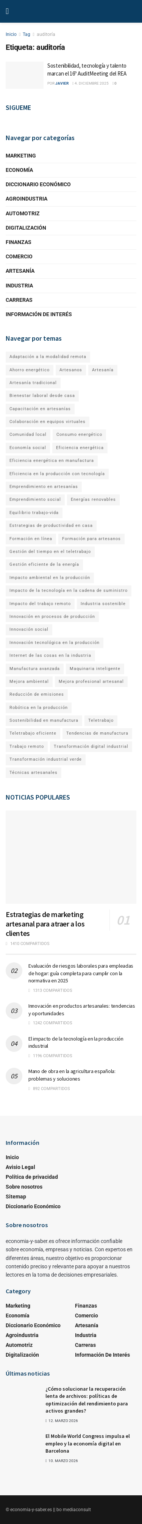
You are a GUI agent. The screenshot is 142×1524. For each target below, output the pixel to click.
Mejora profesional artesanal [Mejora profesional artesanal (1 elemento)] (91, 681)
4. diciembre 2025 (90, 83)
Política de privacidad (32, 1177)
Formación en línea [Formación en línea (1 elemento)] (30, 538)
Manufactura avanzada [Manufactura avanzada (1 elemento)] (34, 668)
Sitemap (16, 1197)
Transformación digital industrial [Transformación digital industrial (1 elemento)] (91, 746)
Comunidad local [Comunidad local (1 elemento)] (28, 434)
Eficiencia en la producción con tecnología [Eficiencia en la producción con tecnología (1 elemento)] (57, 473)
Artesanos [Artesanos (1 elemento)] (70, 369)
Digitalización (26, 228)
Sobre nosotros (24, 1187)
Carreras (19, 300)
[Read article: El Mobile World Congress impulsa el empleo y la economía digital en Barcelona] (23, 1445)
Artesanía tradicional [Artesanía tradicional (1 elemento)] (33, 382)
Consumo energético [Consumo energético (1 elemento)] (79, 434)
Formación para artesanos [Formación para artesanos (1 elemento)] (91, 538)
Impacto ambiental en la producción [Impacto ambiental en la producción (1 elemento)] (49, 577)
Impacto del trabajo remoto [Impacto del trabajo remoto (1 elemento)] (40, 603)
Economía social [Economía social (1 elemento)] (27, 447)
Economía (19, 170)
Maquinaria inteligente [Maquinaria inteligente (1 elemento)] (95, 668)
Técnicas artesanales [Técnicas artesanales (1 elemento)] (33, 772)
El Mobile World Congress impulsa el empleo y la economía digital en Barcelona (87, 1443)
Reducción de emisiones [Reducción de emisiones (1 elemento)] (36, 694)
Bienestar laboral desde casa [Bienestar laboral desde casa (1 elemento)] (42, 395)
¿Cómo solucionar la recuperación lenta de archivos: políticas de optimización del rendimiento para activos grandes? (86, 1399)
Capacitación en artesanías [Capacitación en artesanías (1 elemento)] (40, 408)
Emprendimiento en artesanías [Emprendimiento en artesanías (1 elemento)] (43, 486)
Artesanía (20, 271)
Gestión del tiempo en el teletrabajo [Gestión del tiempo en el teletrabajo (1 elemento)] (50, 551)
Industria (19, 286)
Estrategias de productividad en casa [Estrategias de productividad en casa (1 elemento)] (51, 525)
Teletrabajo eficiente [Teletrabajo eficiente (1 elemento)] (32, 733)
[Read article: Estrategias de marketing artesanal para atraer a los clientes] (71, 857)
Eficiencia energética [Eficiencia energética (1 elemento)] (80, 447)
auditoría (46, 34)
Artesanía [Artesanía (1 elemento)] (103, 369)
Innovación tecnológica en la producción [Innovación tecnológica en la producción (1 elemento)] (54, 642)
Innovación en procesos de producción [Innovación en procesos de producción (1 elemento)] (52, 616)
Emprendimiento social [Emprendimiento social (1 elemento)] (35, 499)
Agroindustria (26, 199)
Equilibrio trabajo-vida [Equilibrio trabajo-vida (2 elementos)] (34, 512)
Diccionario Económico (38, 184)
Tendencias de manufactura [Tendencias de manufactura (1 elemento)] (97, 733)
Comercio (19, 256)
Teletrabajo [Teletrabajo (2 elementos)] (101, 720)
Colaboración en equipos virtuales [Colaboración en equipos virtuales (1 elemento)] (47, 421)
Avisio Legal (20, 1167)
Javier (62, 83)
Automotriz (23, 213)
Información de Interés (39, 314)
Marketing (21, 156)
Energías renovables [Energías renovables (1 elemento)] (93, 499)
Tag (26, 34)
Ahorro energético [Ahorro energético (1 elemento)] (29, 369)
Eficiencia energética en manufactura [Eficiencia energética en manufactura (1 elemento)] (51, 460)
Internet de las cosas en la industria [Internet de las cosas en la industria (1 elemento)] (50, 655)
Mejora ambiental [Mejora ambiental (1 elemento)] (29, 681)
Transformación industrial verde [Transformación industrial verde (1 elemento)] (45, 759)
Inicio (11, 34)
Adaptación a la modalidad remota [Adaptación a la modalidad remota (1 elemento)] (47, 356)
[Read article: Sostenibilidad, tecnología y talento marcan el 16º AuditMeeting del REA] (25, 75)
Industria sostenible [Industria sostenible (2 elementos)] (103, 603)
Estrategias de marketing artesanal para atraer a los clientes (45, 923)
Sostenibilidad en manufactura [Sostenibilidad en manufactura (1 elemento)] (43, 720)
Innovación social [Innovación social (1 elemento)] (28, 629)
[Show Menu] (7, 11)
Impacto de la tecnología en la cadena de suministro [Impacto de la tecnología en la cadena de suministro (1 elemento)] (68, 590)
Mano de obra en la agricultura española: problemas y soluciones (71, 1075)
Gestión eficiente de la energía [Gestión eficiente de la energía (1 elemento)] (44, 564)
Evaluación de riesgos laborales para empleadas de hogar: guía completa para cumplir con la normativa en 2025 (80, 973)
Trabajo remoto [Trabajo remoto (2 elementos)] (26, 746)
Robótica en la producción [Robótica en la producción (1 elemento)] (38, 707)
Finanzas (18, 242)
